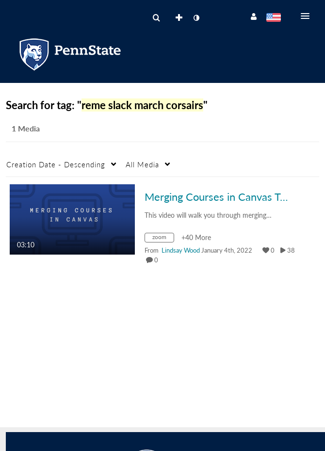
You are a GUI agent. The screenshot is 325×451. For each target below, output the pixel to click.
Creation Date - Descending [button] (55, 164)
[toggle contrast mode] (196, 18)
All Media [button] (142, 164)
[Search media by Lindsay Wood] (181, 250)
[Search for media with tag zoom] (163, 239)
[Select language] (273, 18)
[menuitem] (156, 18)
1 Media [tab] (26, 128)
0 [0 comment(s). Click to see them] (157, 260)
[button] (308, 16)
